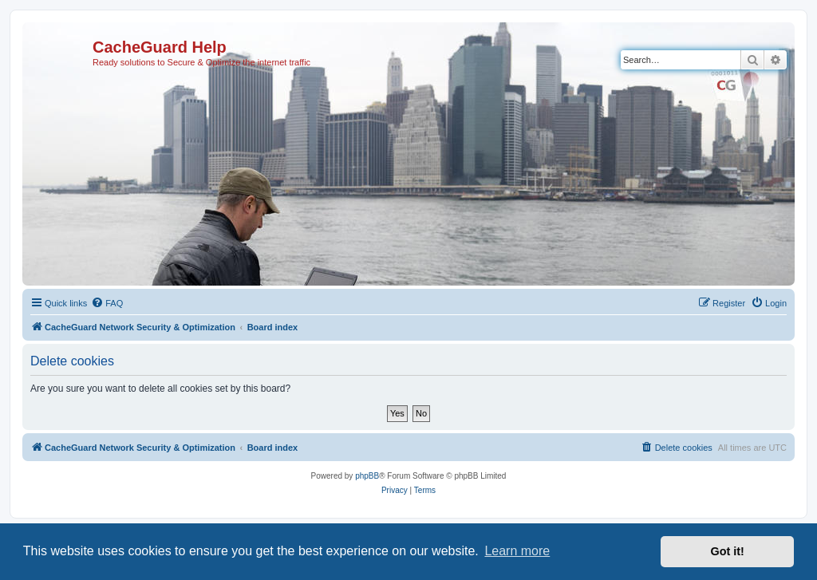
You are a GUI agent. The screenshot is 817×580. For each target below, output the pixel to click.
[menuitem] (107, 303)
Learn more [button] (517, 551)
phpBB (367, 475)
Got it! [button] (727, 551)
